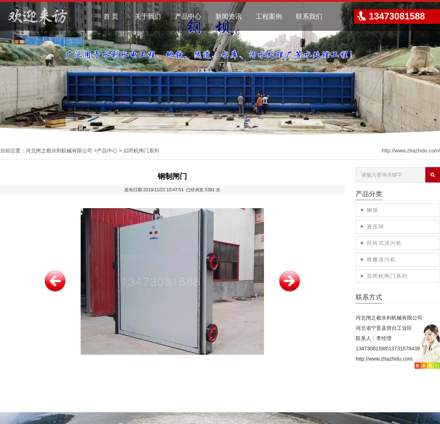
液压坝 (375, 226)
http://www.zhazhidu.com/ (411, 151)
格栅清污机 (381, 259)
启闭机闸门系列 (141, 151)
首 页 (110, 16)
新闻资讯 (228, 16)
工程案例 (269, 16)
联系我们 (309, 16)
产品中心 (188, 16)
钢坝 (372, 210)
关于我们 (148, 16)
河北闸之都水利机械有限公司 (59, 151)
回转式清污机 (384, 243)
